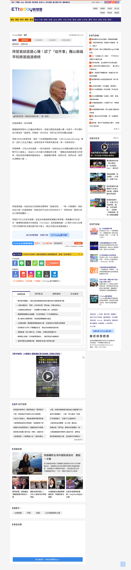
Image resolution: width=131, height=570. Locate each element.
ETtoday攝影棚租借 (105, 296)
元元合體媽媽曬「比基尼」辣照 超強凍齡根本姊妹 (103, 97)
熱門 (22, 19)
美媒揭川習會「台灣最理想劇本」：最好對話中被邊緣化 (38, 336)
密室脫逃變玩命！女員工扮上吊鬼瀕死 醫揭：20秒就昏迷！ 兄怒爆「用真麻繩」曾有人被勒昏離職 (112, 207)
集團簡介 (114, 314)
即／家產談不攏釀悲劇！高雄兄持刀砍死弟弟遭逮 (103, 74)
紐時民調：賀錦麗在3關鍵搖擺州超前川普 (20, 494)
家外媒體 (49, 2)
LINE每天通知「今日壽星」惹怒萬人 (104, 86)
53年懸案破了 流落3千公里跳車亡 (63, 418)
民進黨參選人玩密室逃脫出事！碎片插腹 (103, 81)
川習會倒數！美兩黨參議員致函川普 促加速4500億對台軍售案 (41, 323)
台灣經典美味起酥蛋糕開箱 (107, 267)
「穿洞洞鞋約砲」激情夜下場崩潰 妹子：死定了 (103, 44)
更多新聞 (77, 243)
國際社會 (24, 44)
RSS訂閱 (92, 326)
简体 (12, 2)
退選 (38, 512)
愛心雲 (117, 8)
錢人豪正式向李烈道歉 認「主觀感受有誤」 (103, 117)
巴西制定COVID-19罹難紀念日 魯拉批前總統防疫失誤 (38, 327)
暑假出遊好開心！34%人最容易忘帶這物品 (38, 494)
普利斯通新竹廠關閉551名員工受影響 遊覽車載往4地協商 (112, 190)
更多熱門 (78, 440)
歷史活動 (28, 2)
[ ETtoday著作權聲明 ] (50, 281)
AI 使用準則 (109, 323)
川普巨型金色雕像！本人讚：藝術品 (63, 423)
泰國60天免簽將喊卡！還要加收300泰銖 (28, 427)
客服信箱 (93, 320)
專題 (31, 19)
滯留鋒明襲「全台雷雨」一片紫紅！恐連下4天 (112, 176)
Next (79, 254)
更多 (116, 129)
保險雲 (109, 13)
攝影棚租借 (66, 2)
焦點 (17, 19)
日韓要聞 (52, 40)
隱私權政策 (107, 320)
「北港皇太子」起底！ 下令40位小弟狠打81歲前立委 (104, 57)
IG (110, 2)
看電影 (95, 8)
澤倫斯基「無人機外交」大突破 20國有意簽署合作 (37, 332)
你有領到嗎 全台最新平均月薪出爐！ (105, 62)
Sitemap (99, 320)
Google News (118, 2)
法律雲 (109, 8)
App (22, 2)
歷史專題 (35, 2)
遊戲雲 (117, 13)
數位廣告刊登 (57, 2)
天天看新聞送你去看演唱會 (107, 255)
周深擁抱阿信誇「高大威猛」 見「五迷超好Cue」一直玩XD (112, 164)
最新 (12, 19)
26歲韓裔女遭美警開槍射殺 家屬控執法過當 (56, 494)
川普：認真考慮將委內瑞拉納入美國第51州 (66, 409)
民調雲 (102, 8)
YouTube (108, 2)
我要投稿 (93, 314)
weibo (116, 2)
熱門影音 (39, 293)
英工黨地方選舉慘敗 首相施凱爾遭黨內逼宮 (34, 318)
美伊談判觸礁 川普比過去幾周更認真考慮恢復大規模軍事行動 (41, 301)
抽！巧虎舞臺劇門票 (105, 228)
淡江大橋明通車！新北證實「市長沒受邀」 (103, 91)
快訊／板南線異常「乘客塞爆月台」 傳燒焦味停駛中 (44, 254)
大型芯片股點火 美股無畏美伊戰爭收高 (28, 418)
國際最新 (57, 293)
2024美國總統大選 (52, 512)
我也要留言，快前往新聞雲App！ (47, 559)
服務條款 (115, 320)
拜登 (29, 512)
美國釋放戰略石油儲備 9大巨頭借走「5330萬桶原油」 (38, 314)
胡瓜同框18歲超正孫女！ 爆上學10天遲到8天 (104, 67)
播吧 (26, 19)
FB (105, 2)
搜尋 (102, 2)
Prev (81, 254)
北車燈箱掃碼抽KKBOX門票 (107, 243)
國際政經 (15, 44)
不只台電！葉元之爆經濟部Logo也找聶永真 (104, 51)
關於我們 (107, 314)
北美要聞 (38, 40)
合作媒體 (114, 317)
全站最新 (74, 293)
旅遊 (50, 19)
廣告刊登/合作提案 (96, 317)
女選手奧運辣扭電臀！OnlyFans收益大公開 (74, 494)
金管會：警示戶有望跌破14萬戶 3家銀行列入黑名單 (104, 124)
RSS (113, 2)
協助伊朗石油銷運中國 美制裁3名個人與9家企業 (36, 341)
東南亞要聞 (66, 40)
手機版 (17, 2)
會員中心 (42, 2)
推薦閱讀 (21, 294)
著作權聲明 (93, 323)
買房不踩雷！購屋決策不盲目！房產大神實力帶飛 (109, 280)
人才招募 (100, 314)
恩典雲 (102, 13)
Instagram (98, 336)
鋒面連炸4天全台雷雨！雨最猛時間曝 (104, 39)
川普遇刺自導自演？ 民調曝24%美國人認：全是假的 (38, 309)
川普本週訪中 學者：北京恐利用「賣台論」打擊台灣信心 (39, 305)
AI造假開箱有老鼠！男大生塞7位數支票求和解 (104, 111)
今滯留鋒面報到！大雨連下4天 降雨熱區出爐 (104, 104)
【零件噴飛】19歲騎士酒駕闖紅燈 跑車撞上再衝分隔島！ (36, 353)
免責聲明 (101, 323)
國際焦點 (25, 40)
